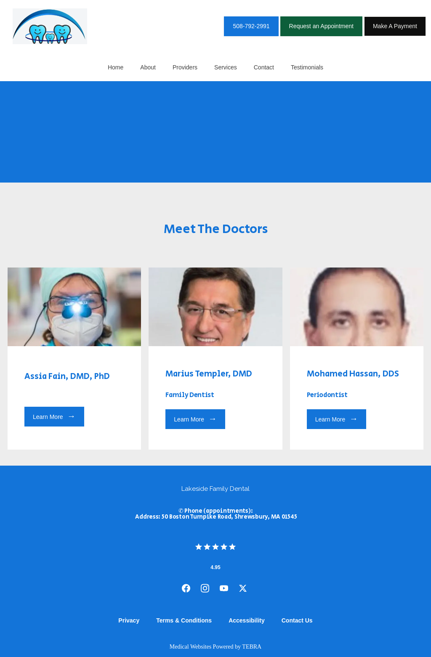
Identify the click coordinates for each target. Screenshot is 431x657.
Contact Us (297, 620)
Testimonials (307, 67)
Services (225, 67)
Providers (185, 67)
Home (115, 67)
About (148, 67)
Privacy (128, 620)
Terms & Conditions (184, 620)
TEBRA (251, 647)
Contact (264, 67)
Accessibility (247, 620)
